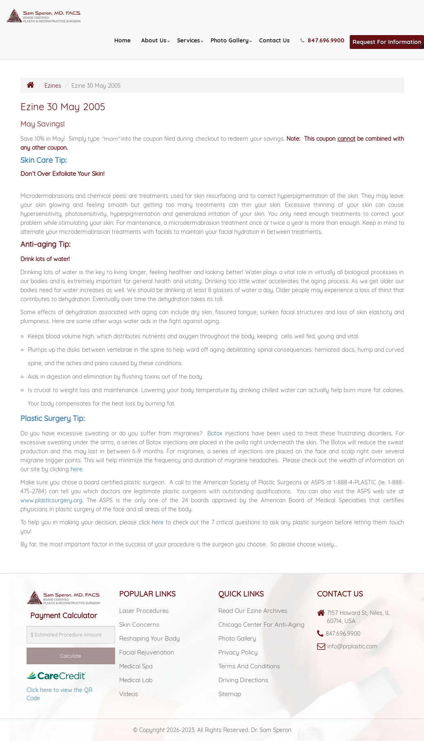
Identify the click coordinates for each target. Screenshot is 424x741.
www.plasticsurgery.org (51, 500)
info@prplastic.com (352, 646)
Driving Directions (243, 680)
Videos (128, 694)
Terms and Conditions (249, 666)
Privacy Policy (238, 652)
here (158, 522)
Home (122, 40)
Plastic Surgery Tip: (52, 418)
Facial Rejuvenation (146, 652)
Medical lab (136, 680)
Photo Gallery (230, 40)
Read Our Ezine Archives (252, 611)
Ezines (52, 85)
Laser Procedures (144, 611)
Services (188, 40)
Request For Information (387, 42)
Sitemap (229, 694)
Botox (214, 433)
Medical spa (136, 666)
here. (77, 469)
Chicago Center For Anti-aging (261, 624)
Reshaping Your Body (149, 638)
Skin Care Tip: (43, 160)
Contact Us (274, 40)
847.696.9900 (343, 633)
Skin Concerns (139, 624)
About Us (153, 40)
